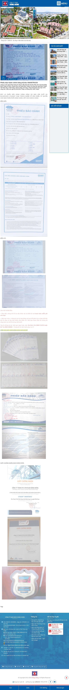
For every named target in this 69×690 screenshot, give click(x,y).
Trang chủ (3, 40)
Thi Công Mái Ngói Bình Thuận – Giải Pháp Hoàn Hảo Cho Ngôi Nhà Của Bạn (62, 77)
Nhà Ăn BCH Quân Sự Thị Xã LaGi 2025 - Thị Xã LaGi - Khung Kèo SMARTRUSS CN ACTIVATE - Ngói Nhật (62, 66)
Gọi (10, 688)
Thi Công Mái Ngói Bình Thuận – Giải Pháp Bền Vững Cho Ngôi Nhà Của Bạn (62, 61)
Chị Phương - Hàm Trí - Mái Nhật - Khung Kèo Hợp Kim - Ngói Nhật (62, 93)
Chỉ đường (43, 688)
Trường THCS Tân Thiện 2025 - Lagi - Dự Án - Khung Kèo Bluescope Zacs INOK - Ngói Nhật (62, 56)
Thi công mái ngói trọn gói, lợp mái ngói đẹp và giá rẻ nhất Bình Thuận (62, 98)
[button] (29, 37)
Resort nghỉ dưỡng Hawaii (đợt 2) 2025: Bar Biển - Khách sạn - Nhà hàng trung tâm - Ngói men (62, 72)
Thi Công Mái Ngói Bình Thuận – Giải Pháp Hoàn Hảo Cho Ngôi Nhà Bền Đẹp (62, 88)
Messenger (60, 688)
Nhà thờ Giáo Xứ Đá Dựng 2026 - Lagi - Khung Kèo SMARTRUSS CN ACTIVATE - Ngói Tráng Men (62, 50)
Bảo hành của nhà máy (25, 40)
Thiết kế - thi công (12, 40)
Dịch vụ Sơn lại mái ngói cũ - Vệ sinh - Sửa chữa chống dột (61, 82)
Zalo (27, 688)
